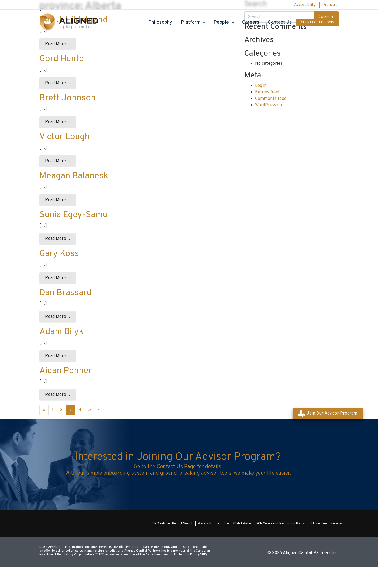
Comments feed (270, 98)
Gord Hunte (61, 59)
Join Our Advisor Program (327, 413)
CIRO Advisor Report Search (172, 523)
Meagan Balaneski (74, 176)
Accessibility (305, 5)
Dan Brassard (65, 293)
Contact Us (280, 22)
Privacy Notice (208, 523)
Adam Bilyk (61, 332)
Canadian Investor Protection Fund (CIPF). (176, 554)
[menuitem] (330, 5)
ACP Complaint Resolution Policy (280, 523)
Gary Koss (59, 254)
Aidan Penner (65, 371)
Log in (261, 86)
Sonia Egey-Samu (73, 215)
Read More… (57, 44)
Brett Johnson (67, 98)
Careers (250, 22)
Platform (191, 22)
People (221, 22)
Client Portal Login (317, 22)
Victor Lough (64, 137)
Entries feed (267, 92)
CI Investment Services (326, 523)
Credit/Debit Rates (238, 523)
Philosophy (160, 22)
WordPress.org (269, 105)
